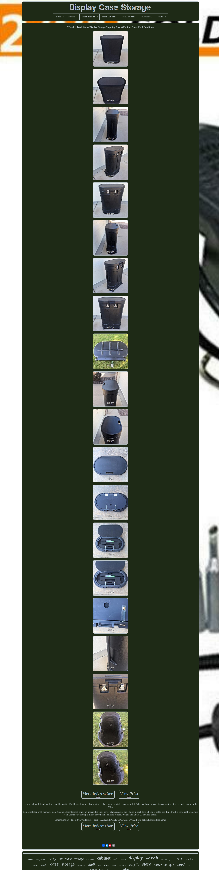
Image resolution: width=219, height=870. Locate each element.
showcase (65, 859)
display (136, 858)
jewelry (52, 859)
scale (99, 866)
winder (44, 865)
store (146, 864)
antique (169, 865)
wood (181, 864)
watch (152, 858)
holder (158, 865)
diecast (123, 859)
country (189, 859)
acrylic (134, 864)
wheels (30, 859)
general (171, 860)
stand (106, 865)
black (179, 859)
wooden (164, 859)
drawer (122, 865)
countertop (81, 866)
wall (115, 859)
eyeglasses (40, 859)
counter (34, 865)
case (54, 864)
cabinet (103, 858)
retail (188, 866)
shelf (91, 864)
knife (114, 865)
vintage (79, 859)
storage (68, 864)
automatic (90, 859)
